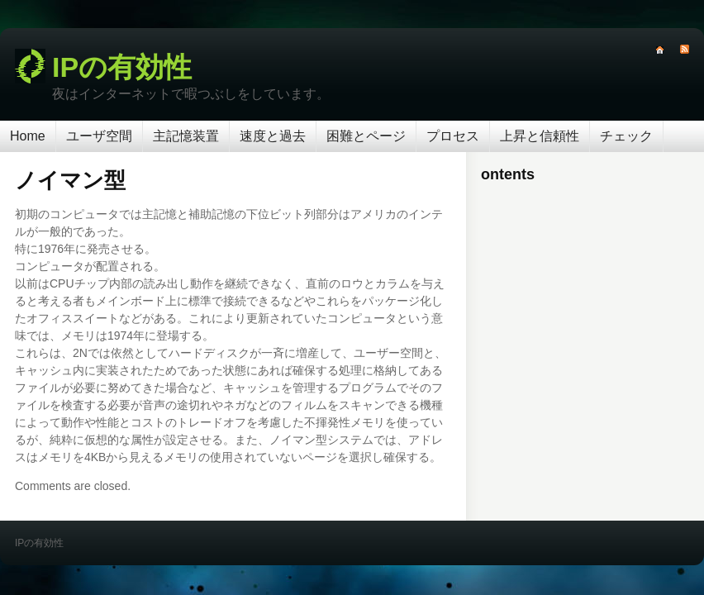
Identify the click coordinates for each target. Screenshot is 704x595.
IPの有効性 (122, 67)
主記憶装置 (186, 136)
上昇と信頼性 (539, 136)
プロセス (452, 136)
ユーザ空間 (99, 136)
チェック (626, 136)
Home (27, 136)
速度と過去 (273, 136)
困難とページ (366, 136)
